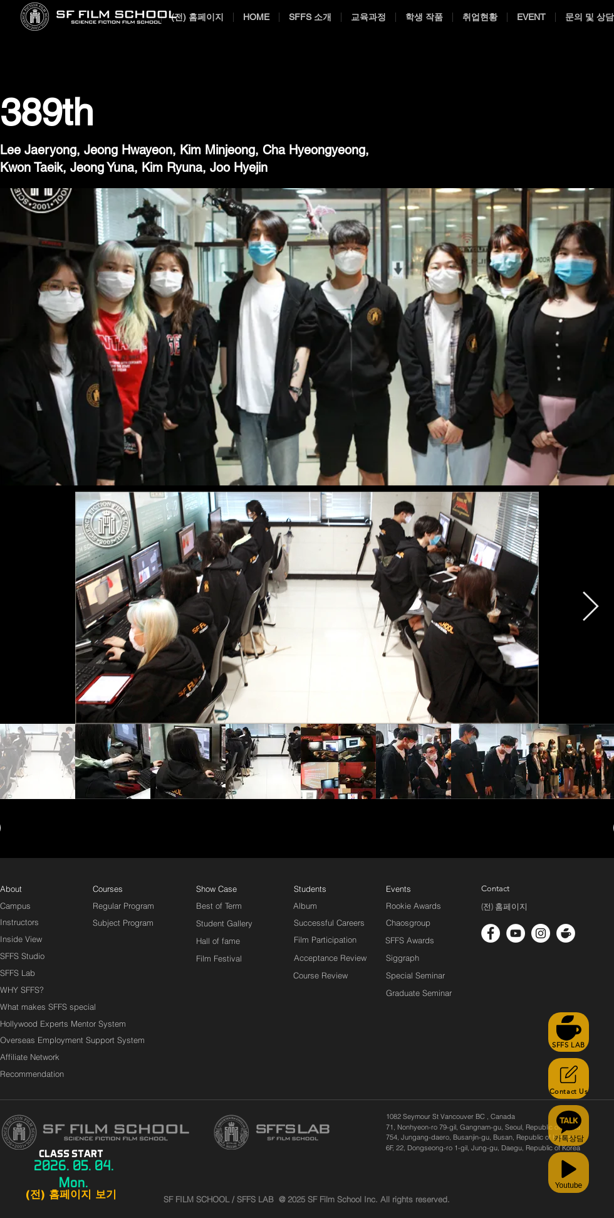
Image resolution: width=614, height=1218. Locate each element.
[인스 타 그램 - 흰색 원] (540, 933)
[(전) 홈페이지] (504, 907)
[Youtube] (568, 1172)
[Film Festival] (219, 958)
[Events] (413, 889)
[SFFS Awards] (410, 940)
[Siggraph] (402, 958)
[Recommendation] (32, 1074)
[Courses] (123, 889)
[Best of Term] (219, 906)
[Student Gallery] (224, 923)
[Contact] (495, 889)
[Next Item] (590, 608)
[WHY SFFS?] (32, 990)
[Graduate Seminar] (420, 993)
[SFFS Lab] (17, 973)
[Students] (310, 889)
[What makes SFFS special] (48, 1007)
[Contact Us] (568, 1078)
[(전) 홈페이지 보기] (70, 1195)
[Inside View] (22, 939)
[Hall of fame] (218, 941)
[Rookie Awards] (413, 906)
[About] (11, 889)
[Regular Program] (123, 906)
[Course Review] (331, 975)
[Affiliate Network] (32, 1057)
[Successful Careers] (329, 923)
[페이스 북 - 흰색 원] (490, 933)
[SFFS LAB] (568, 1032)
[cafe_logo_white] (565, 933)
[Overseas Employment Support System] (72, 1040)
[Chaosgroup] (408, 923)
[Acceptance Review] (332, 958)
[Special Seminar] (415, 975)
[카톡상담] (568, 1125)
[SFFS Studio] (22, 956)
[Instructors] (19, 922)
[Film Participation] (325, 939)
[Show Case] (224, 889)
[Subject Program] (123, 923)
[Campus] (15, 906)
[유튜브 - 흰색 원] (515, 933)
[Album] (327, 906)
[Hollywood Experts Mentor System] (63, 1024)
